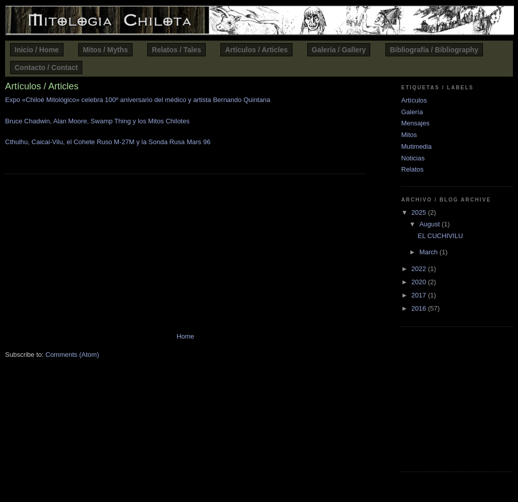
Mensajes (415, 123)
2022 (419, 269)
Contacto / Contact (46, 67)
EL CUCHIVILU (440, 236)
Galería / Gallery (339, 50)
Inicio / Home (37, 50)
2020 (419, 282)
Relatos (412, 169)
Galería (412, 112)
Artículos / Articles (256, 50)
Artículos (414, 100)
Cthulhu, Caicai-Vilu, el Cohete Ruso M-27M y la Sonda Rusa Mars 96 (107, 142)
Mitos (409, 135)
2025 (419, 212)
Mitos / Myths (105, 50)
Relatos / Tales (176, 50)
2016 (419, 308)
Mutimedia (416, 146)
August (430, 224)
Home (186, 336)
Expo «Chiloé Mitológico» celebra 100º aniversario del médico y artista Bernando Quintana (137, 100)
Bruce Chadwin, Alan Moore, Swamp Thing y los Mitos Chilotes (97, 121)
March (429, 252)
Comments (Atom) (72, 354)
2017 (419, 295)
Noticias (413, 158)
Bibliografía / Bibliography (434, 50)
